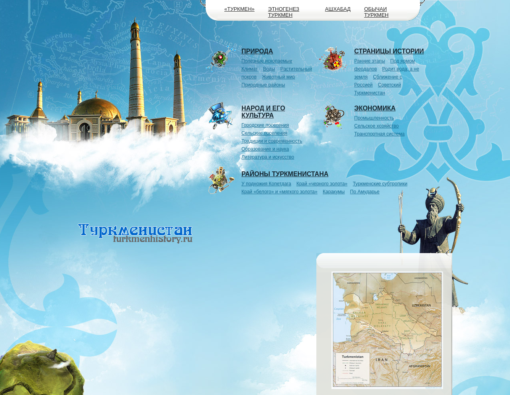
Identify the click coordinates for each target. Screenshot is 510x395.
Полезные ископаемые (266, 61)
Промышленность (374, 118)
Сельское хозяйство (376, 126)
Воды (269, 69)
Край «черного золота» (321, 184)
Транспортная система (379, 134)
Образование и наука (265, 149)
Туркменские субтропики (380, 184)
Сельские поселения (264, 133)
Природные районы (263, 85)
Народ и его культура (263, 112)
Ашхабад (338, 9)
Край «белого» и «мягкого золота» (279, 192)
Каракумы (334, 192)
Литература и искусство (267, 157)
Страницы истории (389, 51)
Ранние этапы (369, 61)
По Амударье (365, 192)
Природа (257, 51)
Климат (249, 69)
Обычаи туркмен (376, 12)
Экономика (375, 108)
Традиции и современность (271, 141)
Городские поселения (265, 125)
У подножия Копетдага (266, 184)
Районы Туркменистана (284, 174)
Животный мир (278, 77)
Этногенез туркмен (283, 12)
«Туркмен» (239, 9)
